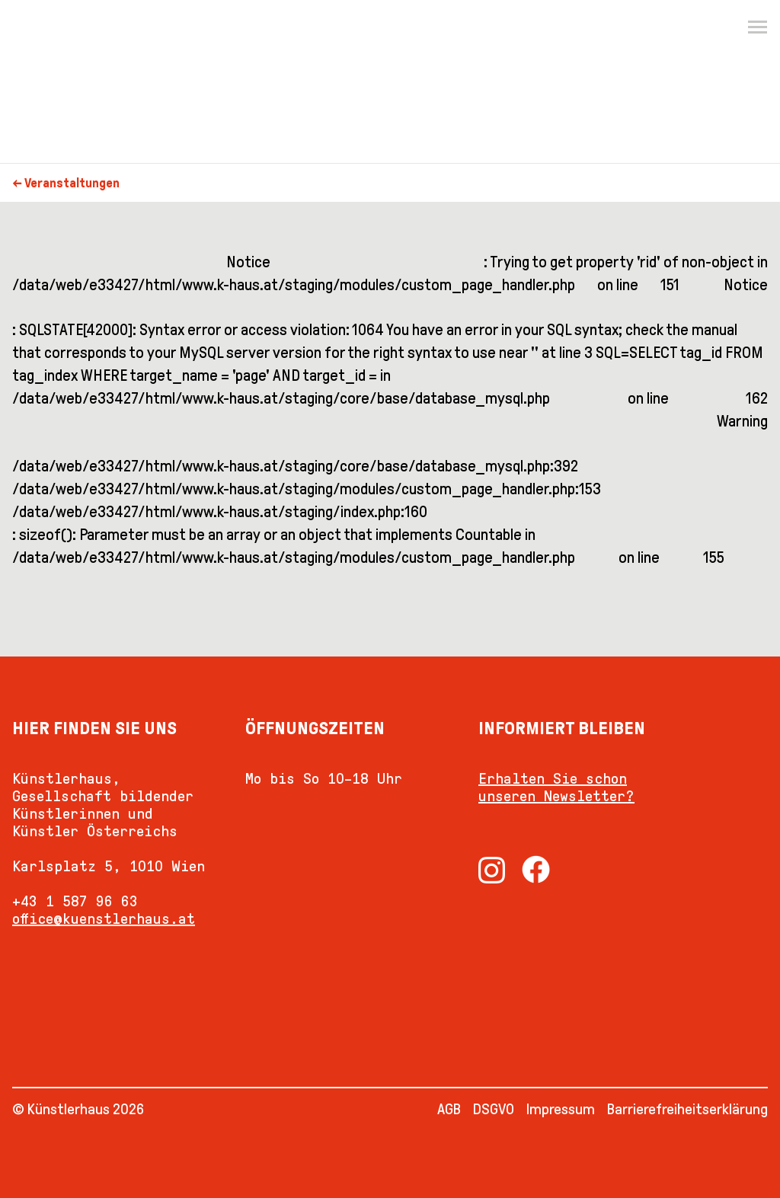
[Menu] (757, 27)
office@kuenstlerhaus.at (103, 918)
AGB (449, 1109)
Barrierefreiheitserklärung (687, 1109)
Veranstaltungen (72, 183)
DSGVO (493, 1109)
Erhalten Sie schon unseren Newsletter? (556, 787)
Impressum (560, 1109)
